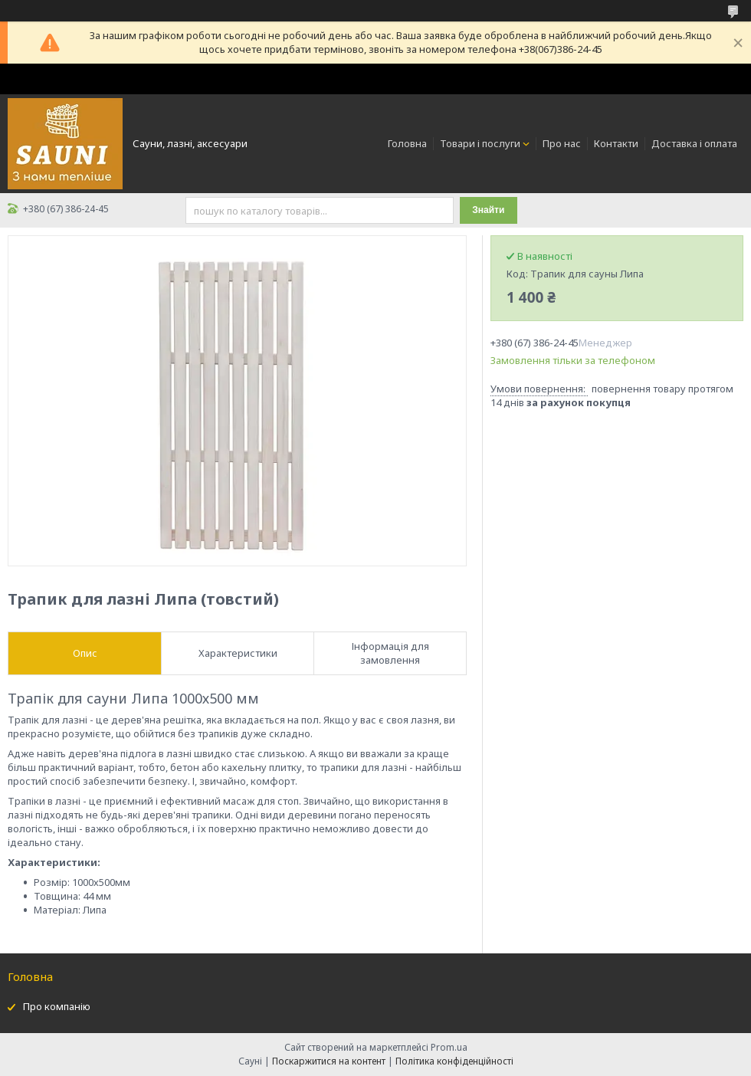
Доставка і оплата (694, 143)
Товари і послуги (480, 143)
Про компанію (56, 1006)
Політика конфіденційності (454, 1061)
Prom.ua (449, 1047)
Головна (407, 143)
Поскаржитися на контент (328, 1061)
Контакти (616, 143)
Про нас (562, 143)
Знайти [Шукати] (488, 210)
